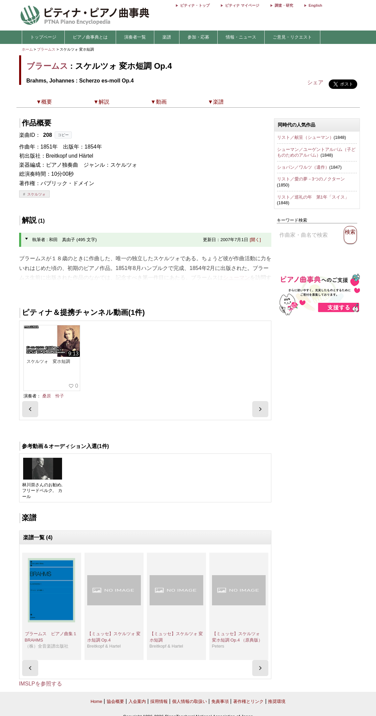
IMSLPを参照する (40, 683)
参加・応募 (198, 37)
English (315, 5)
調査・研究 (284, 5)
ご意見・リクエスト (292, 37)
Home (96, 701)
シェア (315, 82)
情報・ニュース (241, 37)
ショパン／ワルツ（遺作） (303, 167)
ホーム (27, 49)
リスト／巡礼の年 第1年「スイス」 (313, 197)
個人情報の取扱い (189, 701)
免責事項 (220, 701)
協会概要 (115, 701)
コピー (63, 135)
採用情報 (159, 701)
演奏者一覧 (135, 37)
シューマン (236, 277)
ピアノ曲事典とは (90, 37)
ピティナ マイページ (242, 5)
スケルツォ (36, 194)
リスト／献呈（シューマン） (305, 137)
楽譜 (166, 37)
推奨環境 (276, 701)
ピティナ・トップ (195, 5)
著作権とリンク (248, 701)
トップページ (43, 37)
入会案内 (137, 701)
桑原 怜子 (53, 395)
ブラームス (46, 49)
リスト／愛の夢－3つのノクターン (311, 178)
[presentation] (30, 409)
